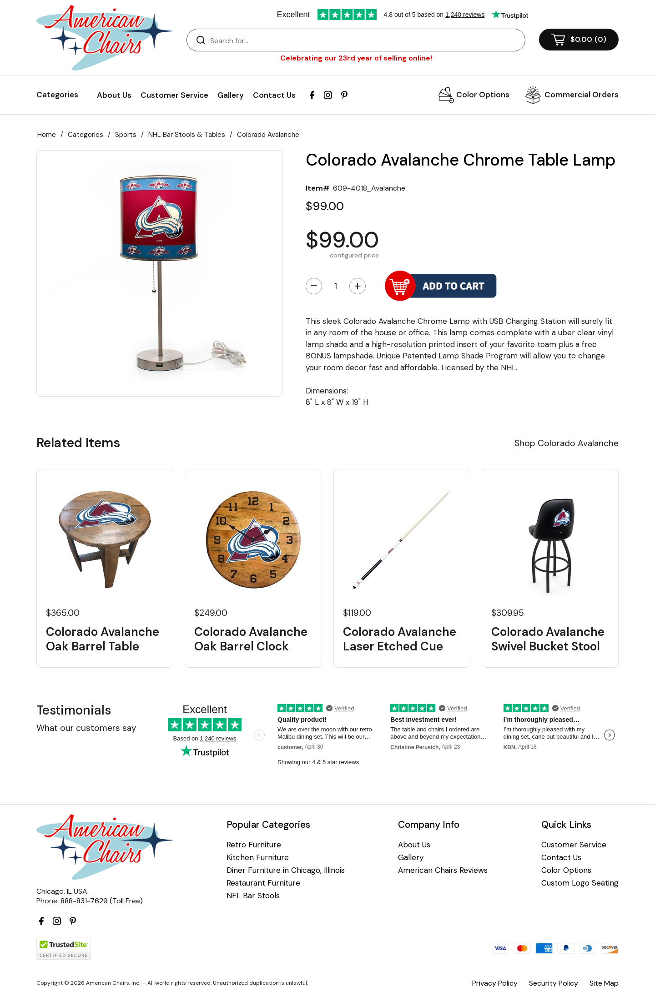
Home (46, 134)
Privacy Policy (495, 983)
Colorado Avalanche (268, 134)
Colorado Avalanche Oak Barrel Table (102, 639)
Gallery (230, 95)
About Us (114, 95)
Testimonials (73, 710)
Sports (125, 134)
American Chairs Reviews (443, 870)
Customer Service (174, 95)
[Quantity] (335, 286)
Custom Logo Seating (580, 883)
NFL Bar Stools (253, 896)
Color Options (482, 95)
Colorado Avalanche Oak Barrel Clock (250, 639)
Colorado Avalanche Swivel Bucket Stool (548, 639)
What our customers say (86, 728)
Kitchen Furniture (258, 857)
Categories (85, 134)
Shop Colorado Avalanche (566, 443)
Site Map (604, 983)
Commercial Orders (581, 95)
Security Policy (553, 983)
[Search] (365, 40)
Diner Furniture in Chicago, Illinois (286, 870)
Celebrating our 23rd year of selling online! (356, 58)
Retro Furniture (254, 845)
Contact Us (274, 95)
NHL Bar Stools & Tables (186, 134)
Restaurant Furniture (263, 883)
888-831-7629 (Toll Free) (101, 901)
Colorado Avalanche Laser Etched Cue (399, 639)
